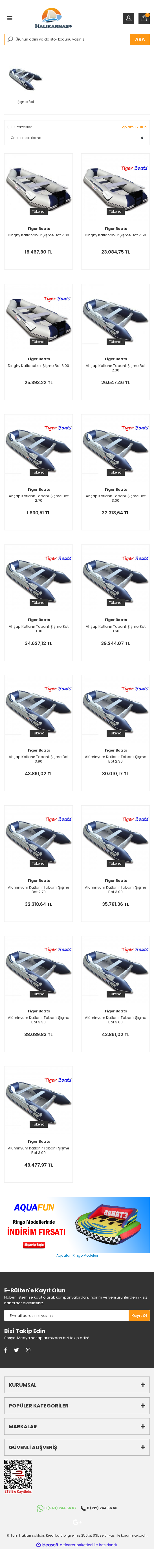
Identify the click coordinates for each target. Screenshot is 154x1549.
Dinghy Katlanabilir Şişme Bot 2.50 (115, 235)
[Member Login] (128, 18)
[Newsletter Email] (66, 1315)
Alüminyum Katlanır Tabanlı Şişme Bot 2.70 (38, 889)
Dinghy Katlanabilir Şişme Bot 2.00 (38, 235)
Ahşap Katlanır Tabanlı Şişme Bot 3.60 (116, 628)
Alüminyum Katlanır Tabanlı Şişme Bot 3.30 (38, 1020)
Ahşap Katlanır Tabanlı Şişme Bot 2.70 (39, 498)
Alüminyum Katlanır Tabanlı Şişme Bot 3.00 (115, 889)
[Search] (77, 39)
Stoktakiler (23, 127)
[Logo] (53, 18)
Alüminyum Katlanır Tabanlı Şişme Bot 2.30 (115, 759)
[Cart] (144, 18)
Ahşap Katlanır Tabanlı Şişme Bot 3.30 (39, 628)
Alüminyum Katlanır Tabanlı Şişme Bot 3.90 (38, 1150)
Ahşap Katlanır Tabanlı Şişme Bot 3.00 (116, 498)
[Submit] (139, 1315)
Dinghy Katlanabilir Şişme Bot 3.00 (38, 366)
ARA (140, 39)
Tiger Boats (38, 228)
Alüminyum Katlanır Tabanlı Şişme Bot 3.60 (115, 1020)
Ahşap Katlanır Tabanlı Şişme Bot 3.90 (39, 759)
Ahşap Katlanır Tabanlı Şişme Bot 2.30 (116, 368)
